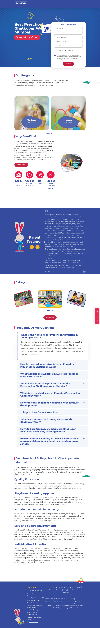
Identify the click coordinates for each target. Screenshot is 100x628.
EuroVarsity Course (74, 590)
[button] (48, 310)
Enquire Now (97, 316)
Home (52, 587)
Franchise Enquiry (55, 590)
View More (50, 317)
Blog (65, 590)
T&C (72, 599)
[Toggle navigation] (83, 4)
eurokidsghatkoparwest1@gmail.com (39, 598)
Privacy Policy (75, 601)
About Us (59, 587)
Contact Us (65, 592)
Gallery (78, 587)
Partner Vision (69, 587)
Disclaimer (74, 603)
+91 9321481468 (34, 591)
